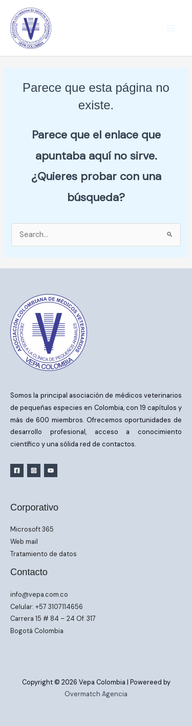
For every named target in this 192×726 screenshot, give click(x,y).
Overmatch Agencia (96, 694)
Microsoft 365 (32, 529)
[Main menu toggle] (171, 28)
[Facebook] (17, 470)
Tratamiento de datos (43, 554)
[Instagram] (33, 470)
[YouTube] (50, 470)
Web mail (24, 541)
